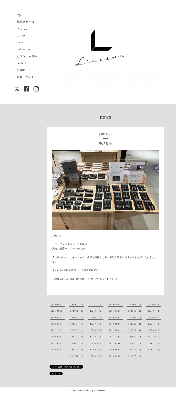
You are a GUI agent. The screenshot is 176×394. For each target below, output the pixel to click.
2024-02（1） (77, 317)
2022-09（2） (77, 330)
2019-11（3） (154, 349)
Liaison (80, 390)
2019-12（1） (135, 349)
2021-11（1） (135, 337)
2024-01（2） (96, 317)
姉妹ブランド (25, 76)
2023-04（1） (77, 324)
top (19, 14)
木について (24, 28)
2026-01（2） (77, 304)
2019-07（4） (96, 356)
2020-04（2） (77, 349)
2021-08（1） (58, 343)
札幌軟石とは (25, 21)
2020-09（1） (58, 349)
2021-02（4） (116, 343)
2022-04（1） (58, 337)
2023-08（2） (154, 317)
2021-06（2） (96, 343)
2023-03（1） (96, 324)
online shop (24, 49)
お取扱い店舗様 (27, 56)
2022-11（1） (154, 324)
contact (21, 63)
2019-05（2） (135, 356)
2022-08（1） (96, 330)
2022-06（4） (135, 330)
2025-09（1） (135, 304)
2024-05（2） (135, 311)
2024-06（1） (116, 311)
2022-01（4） (96, 337)
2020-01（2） (116, 349)
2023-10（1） (135, 317)
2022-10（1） (58, 330)
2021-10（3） (154, 337)
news (20, 42)
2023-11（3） (116, 317)
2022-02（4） (77, 337)
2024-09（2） (77, 311)
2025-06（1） (154, 304)
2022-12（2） (135, 324)
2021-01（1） (135, 343)
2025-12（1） (96, 304)
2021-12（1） (116, 337)
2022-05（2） (154, 330)
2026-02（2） (58, 304)
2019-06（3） (116, 356)
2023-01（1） (116, 324)
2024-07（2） (96, 311)
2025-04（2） (58, 311)
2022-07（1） (116, 330)
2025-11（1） (116, 304)
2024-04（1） (154, 311)
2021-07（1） (77, 343)
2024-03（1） (58, 317)
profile (21, 69)
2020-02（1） (96, 349)
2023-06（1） (58, 324)
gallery (21, 35)
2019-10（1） (77, 356)
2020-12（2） (154, 343)
